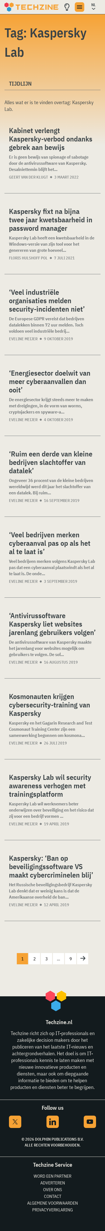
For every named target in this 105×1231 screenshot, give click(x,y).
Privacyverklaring (52, 1209)
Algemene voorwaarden (52, 1203)
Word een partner (52, 1176)
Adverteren (52, 1183)
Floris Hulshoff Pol (28, 258)
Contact (52, 1196)
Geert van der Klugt (28, 177)
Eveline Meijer (23, 338)
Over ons (52, 1189)
